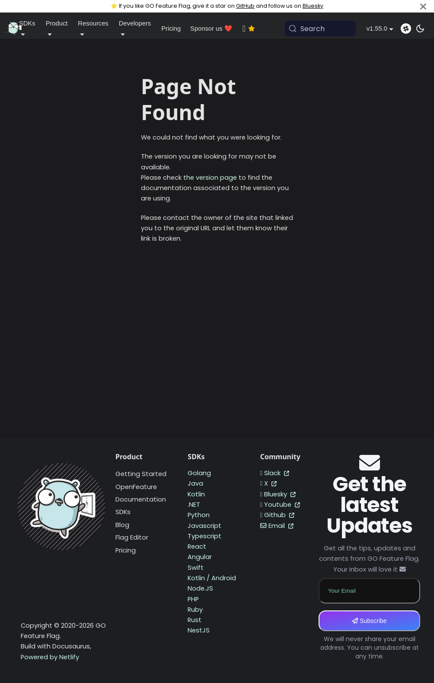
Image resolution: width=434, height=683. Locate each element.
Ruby (195, 609)
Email (277, 525)
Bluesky (313, 6)
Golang (199, 473)
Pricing (171, 28)
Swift (196, 567)
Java (195, 483)
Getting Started (140, 474)
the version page (210, 177)
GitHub (245, 6)
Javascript (204, 525)
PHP (193, 599)
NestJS (199, 630)
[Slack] (406, 28)
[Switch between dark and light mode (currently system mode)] (420, 28)
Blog (122, 525)
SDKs (123, 512)
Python (199, 515)
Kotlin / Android (212, 578)
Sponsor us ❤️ (211, 28)
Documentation (140, 499)
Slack (274, 473)
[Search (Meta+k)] (320, 28)
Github (277, 515)
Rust (194, 620)
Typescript (204, 536)
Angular (200, 557)
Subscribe (369, 620)
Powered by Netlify (50, 657)
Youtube (280, 504)
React (197, 546)
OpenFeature (136, 487)
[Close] (423, 6)
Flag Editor (131, 537)
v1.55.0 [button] (377, 28)
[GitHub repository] (258, 28)
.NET (194, 504)
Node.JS (200, 588)
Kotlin (196, 494)
